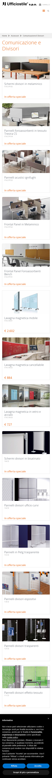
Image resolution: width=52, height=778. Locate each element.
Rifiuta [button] (14, 766)
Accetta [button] (37, 766)
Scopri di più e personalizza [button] (26, 772)
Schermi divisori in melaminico (14, 18)
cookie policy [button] (12, 737)
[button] (48, 718)
